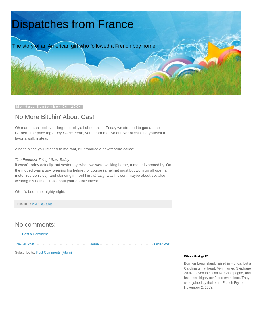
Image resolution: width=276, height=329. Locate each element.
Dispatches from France (73, 24)
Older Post (162, 244)
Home (94, 244)
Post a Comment (35, 234)
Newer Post (25, 244)
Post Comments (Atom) (54, 253)
